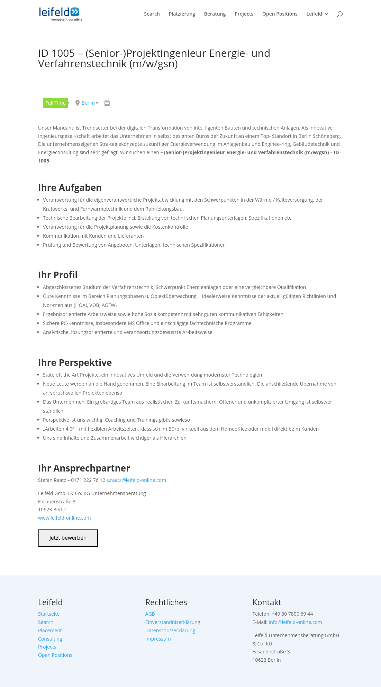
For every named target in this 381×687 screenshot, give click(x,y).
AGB (150, 613)
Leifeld (314, 14)
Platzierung (182, 14)
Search (152, 14)
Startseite (49, 613)
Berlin (88, 102)
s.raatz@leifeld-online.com (136, 480)
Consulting (50, 638)
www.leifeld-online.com (64, 517)
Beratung (215, 14)
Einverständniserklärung (172, 622)
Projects (244, 14)
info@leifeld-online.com (295, 622)
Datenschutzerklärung (170, 630)
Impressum (158, 638)
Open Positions (280, 14)
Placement (50, 630)
